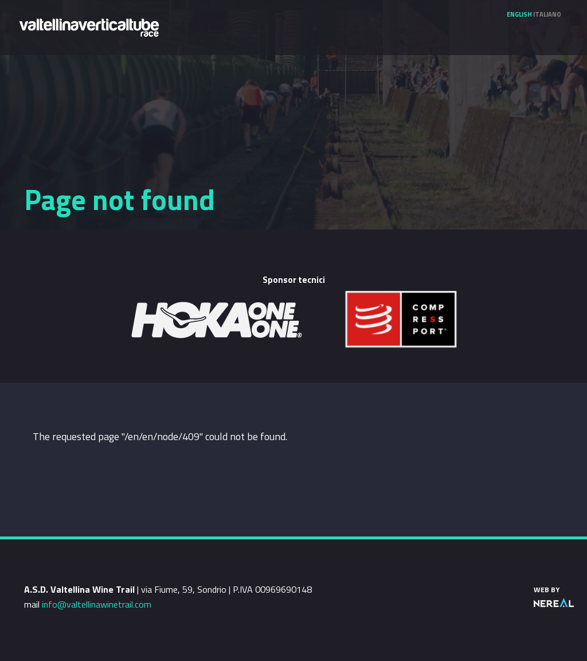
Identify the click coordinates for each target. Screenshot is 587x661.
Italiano (547, 14)
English (519, 14)
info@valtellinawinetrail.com (96, 604)
